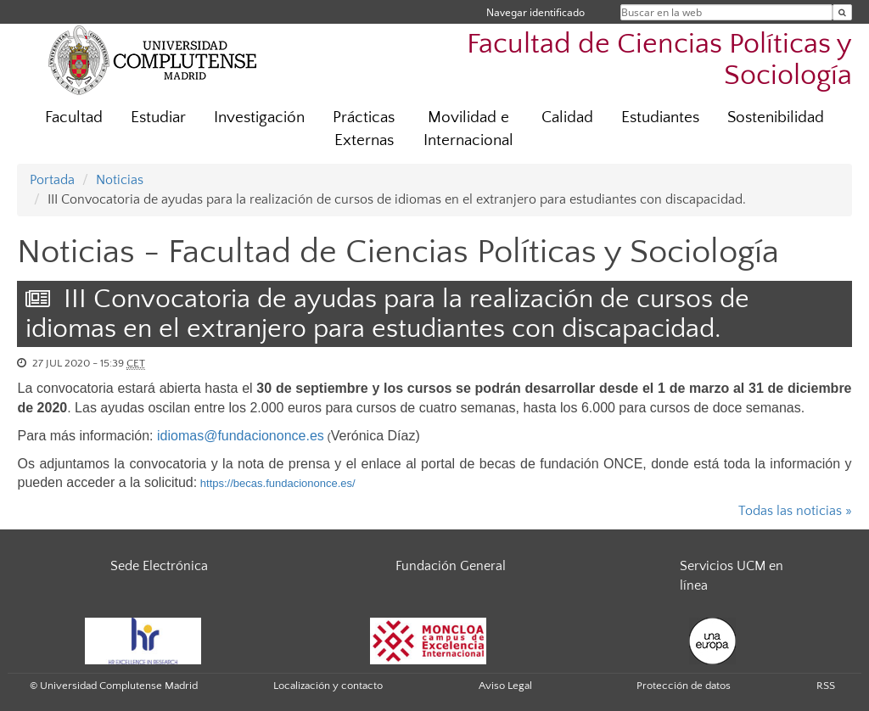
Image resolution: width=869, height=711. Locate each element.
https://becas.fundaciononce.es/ (278, 483)
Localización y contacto (328, 685)
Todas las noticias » (795, 510)
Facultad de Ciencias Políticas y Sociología (659, 60)
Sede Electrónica (159, 566)
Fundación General (450, 566)
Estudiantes (660, 117)
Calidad (567, 117)
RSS (825, 685)
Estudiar (158, 117)
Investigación (259, 117)
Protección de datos (683, 685)
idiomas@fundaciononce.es (240, 435)
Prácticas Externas (364, 129)
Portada (52, 180)
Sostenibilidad (775, 117)
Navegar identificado (535, 12)
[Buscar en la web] (842, 12)
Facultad (74, 117)
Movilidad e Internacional (468, 129)
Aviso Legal (505, 685)
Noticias (119, 180)
